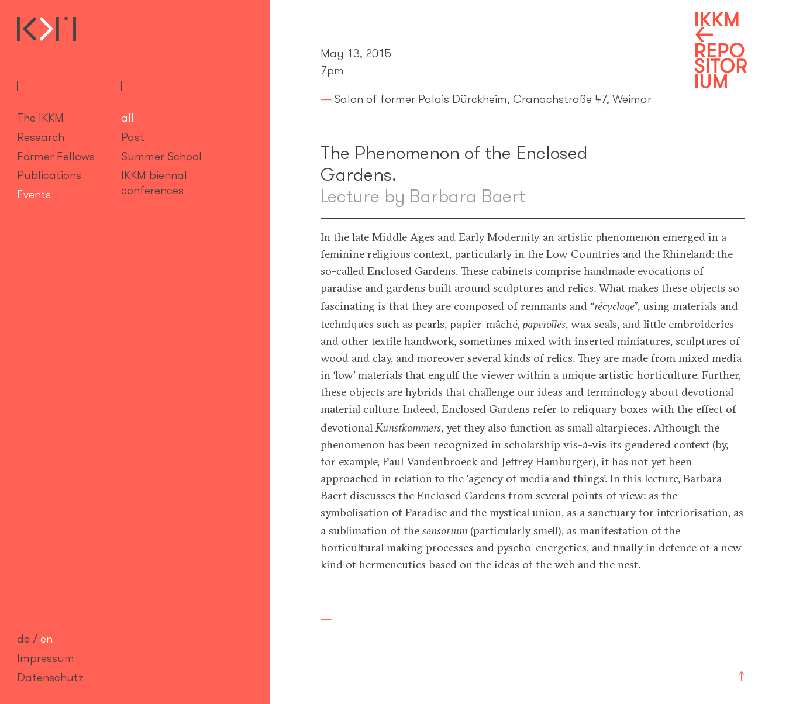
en (46, 638)
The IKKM (40, 118)
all (127, 118)
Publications (49, 175)
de (23, 638)
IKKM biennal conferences (154, 182)
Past (132, 137)
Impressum (45, 658)
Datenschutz (50, 677)
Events (34, 194)
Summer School (161, 156)
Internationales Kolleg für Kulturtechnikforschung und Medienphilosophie (46, 29)
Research (40, 137)
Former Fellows (56, 156)
